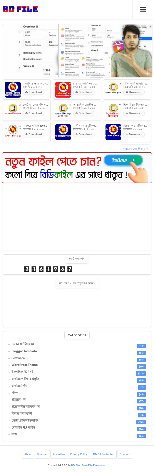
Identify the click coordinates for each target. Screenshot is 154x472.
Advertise (59, 454)
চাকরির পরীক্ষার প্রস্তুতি (25, 379)
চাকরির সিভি (19, 386)
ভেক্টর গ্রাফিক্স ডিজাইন (25, 420)
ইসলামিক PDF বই (22, 372)
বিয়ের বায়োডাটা (22, 413)
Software (18, 358)
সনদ (14, 434)
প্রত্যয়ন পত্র (18, 399)
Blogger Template (24, 351)
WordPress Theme (25, 365)
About (28, 454)
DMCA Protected (103, 454)
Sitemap (42, 454)
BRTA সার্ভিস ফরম (23, 344)
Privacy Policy (79, 454)
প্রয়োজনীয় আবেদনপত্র (26, 406)
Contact (125, 454)
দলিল (15, 393)
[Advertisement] (77, 217)
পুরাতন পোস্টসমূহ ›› (135, 149)
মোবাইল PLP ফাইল (23, 427)
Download (33, 92)
